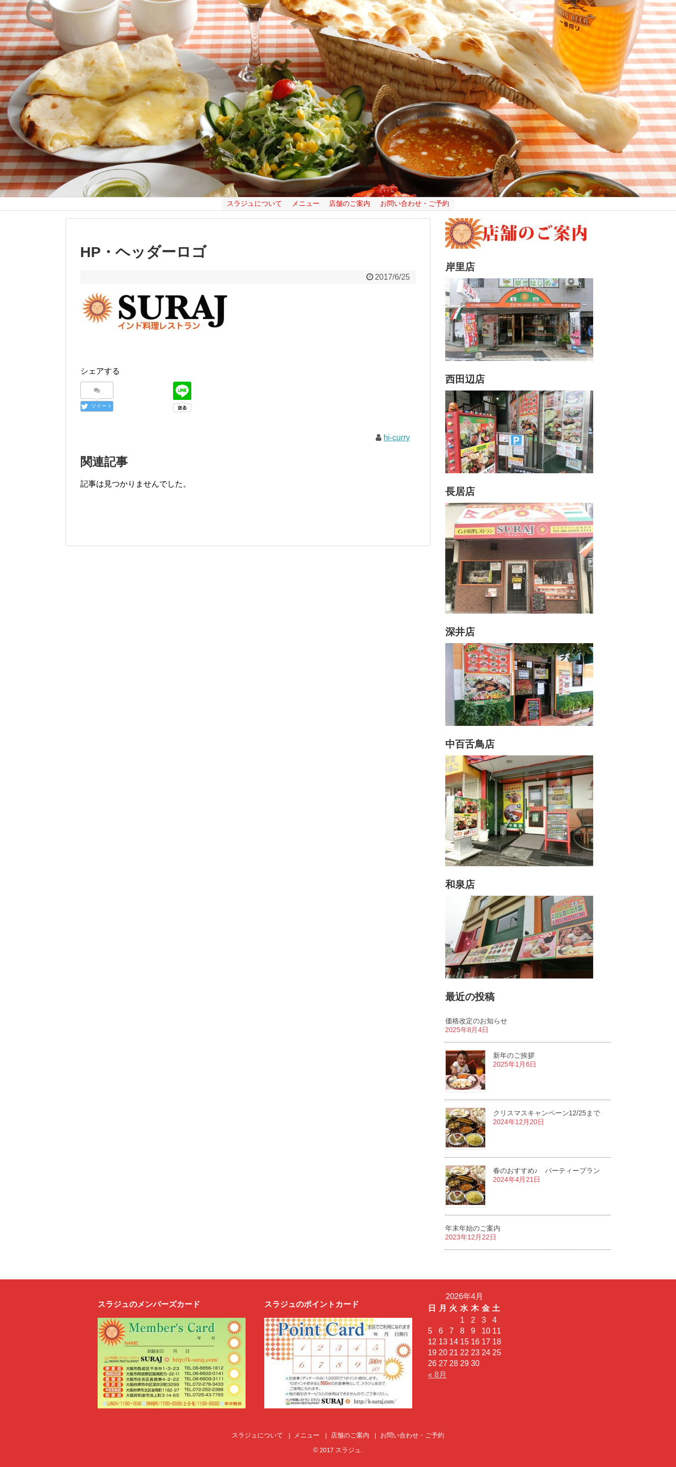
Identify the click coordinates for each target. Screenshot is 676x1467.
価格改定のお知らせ (476, 1021)
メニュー (306, 203)
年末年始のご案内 (472, 1228)
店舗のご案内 (349, 203)
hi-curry (397, 437)
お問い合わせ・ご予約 (414, 203)
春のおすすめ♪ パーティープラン (546, 1170)
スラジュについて (254, 203)
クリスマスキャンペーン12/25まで (546, 1113)
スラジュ (348, 1450)
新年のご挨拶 (513, 1055)
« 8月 (437, 1374)
